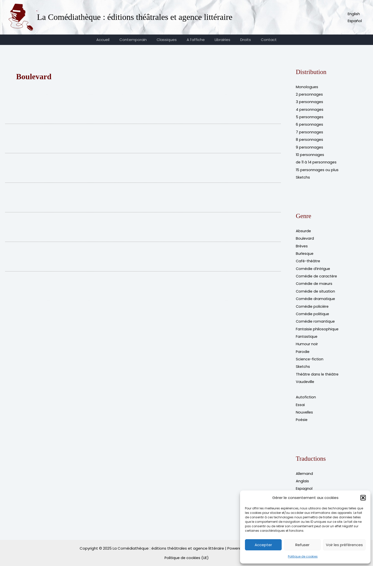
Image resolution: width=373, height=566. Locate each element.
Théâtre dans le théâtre (318, 371)
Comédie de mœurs (315, 282)
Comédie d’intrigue (313, 267)
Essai (300, 401)
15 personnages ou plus (317, 168)
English (354, 13)
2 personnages (309, 94)
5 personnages (310, 116)
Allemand (304, 470)
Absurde (303, 229)
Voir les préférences (344, 544)
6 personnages (310, 124)
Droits (240, 39)
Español (355, 20)
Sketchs (303, 176)
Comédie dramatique (316, 297)
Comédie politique (313, 311)
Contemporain (138, 39)
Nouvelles (304, 409)
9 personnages (310, 146)
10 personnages (310, 153)
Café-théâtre (309, 259)
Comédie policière (313, 304)
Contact (261, 39)
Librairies (220, 39)
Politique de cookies (303, 556)
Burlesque (305, 252)
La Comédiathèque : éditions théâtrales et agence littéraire (135, 17)
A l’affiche (196, 39)
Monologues (307, 86)
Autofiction (306, 394)
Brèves (302, 244)
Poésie (302, 416)
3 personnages (310, 101)
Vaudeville (305, 378)
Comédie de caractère (317, 274)
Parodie (303, 349)
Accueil (110, 39)
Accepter (263, 544)
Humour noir (307, 341)
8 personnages (310, 139)
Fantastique (307, 334)
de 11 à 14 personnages (317, 161)
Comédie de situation (316, 289)
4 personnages (310, 109)
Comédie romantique (316, 319)
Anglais (302, 477)
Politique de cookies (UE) (186, 554)
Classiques (169, 39)
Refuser (302, 544)
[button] (363, 497)
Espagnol (304, 485)
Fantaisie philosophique (317, 326)
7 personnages (310, 131)
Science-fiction (310, 356)
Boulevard (305, 237)
